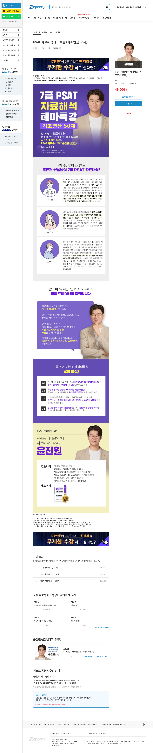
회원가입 (4, 21)
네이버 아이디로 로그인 (11, 16)
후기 (51, 32)
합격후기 (138, 7)
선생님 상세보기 (89, 656)
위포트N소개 (42, 724)
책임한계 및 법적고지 (119, 724)
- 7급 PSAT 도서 (9, 117)
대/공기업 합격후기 (11, 55)
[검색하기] (107, 7)
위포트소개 (34, 724)
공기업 (47, 17)
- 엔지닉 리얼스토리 (10, 136)
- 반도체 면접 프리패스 (11, 143)
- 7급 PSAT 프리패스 (10, 114)
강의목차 (45, 32)
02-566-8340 (102, 734)
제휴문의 (66, 724)
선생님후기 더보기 (101, 656)
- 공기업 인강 (8, 88)
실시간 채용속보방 (11, 40)
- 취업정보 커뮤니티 (10, 79)
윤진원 (66, 648)
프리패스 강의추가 (128, 97)
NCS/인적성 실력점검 (11, 50)
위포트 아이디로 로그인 (11, 5)
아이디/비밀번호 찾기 (13, 21)
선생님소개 (120, 7)
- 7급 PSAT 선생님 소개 (11, 111)
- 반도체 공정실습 (9, 139)
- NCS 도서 (7, 91)
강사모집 (59, 724)
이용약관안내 (82, 724)
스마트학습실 (84, 16)
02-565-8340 (67, 734)
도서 (144, 7)
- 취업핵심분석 (8, 82)
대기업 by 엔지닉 (60, 17)
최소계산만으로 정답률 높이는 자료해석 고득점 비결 (78, 652)
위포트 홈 (37, 17)
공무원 (72, 17)
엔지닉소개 (51, 724)
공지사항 (11, 30)
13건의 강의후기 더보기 (102, 627)
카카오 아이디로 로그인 (11, 11)
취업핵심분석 (108, 17)
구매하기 (128, 103)
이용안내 (57, 32)
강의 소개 (37, 32)
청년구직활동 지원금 (11, 45)
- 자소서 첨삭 (8, 85)
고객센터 (11, 35)
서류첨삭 (129, 7)
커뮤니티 (11, 60)
